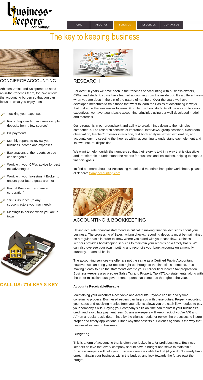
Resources (148, 24)
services (125, 24)
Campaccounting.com (104, 173)
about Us (101, 24)
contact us (171, 24)
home (78, 24)
